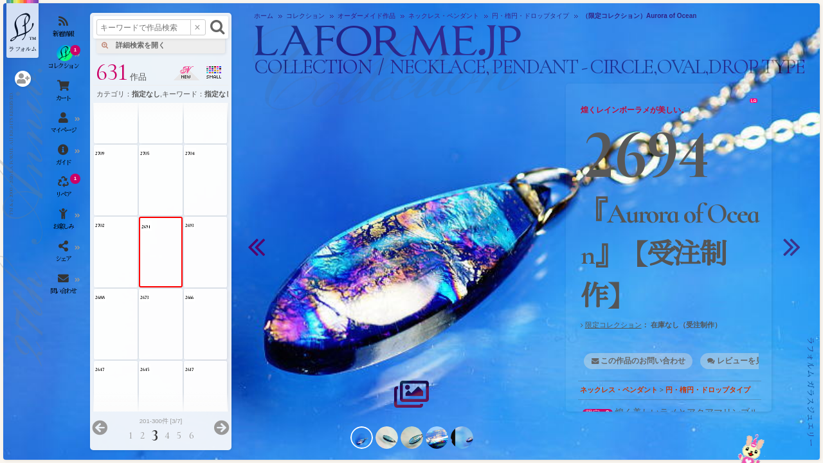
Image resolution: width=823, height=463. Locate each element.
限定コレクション (613, 325)
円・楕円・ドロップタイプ (707, 390)
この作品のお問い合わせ (643, 361)
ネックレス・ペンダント (619, 390)
